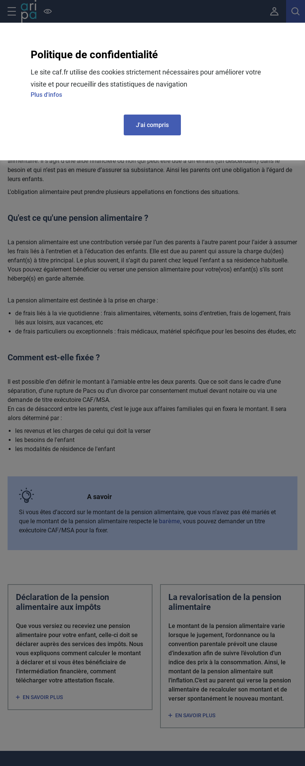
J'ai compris (152, 125)
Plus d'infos (46, 94)
